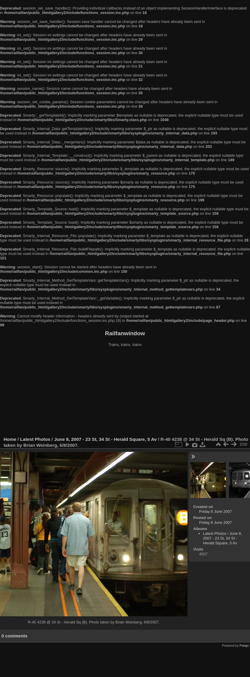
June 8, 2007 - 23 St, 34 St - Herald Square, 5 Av (105, 439)
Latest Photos (35, 439)
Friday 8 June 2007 (215, 511)
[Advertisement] (125, 392)
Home (10, 439)
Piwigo (244, 645)
